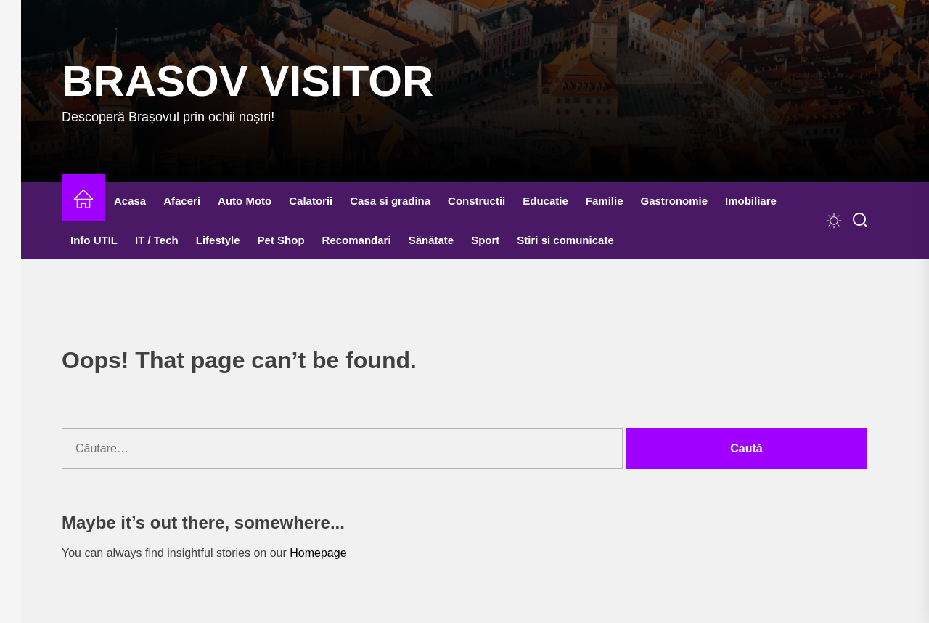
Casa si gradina (390, 201)
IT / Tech (157, 240)
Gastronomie (674, 201)
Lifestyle (218, 240)
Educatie (545, 201)
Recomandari (356, 240)
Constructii (476, 201)
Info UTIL (94, 240)
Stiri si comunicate (565, 240)
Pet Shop (281, 240)
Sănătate (431, 240)
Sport (485, 240)
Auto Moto (244, 201)
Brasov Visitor (247, 81)
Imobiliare (751, 201)
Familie (604, 201)
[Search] (860, 220)
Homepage (318, 553)
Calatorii (310, 201)
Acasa (130, 201)
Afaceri (181, 201)
